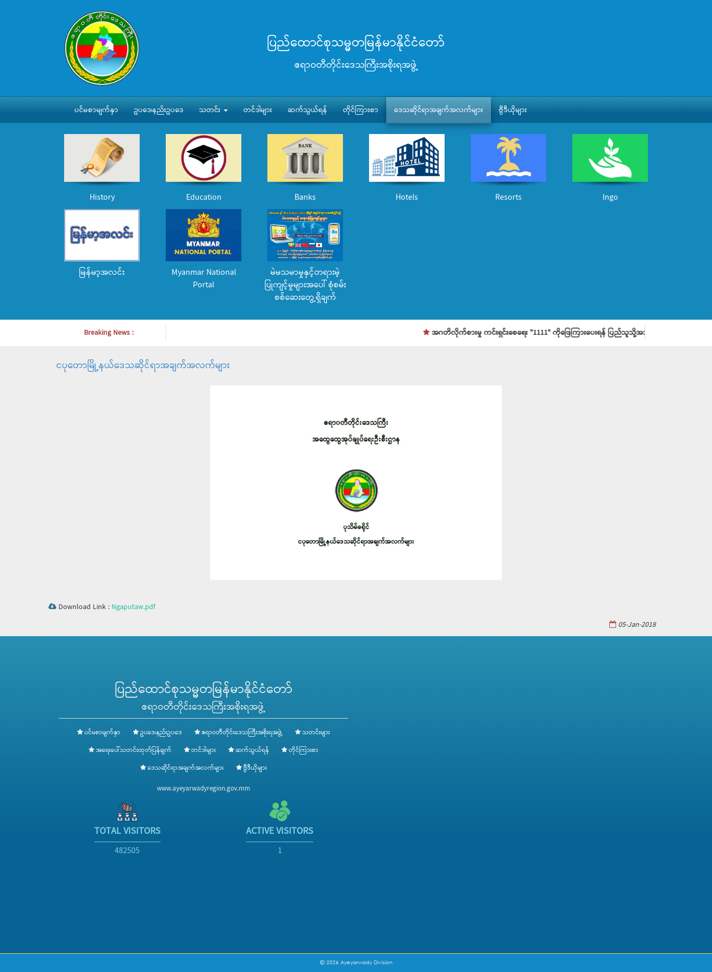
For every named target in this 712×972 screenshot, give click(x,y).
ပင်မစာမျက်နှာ (96, 110)
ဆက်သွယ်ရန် (307, 110)
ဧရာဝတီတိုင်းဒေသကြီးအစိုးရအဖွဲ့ (242, 732)
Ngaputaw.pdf (133, 607)
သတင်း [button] (213, 110)
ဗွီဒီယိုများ (513, 110)
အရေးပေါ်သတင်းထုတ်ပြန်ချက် (133, 750)
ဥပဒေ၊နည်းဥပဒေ (158, 110)
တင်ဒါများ (257, 110)
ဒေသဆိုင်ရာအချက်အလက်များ (438, 110)
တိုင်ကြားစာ (360, 110)
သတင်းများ (316, 732)
